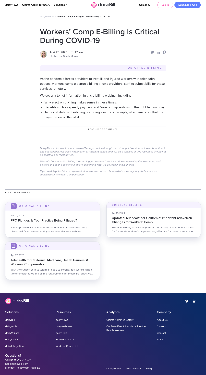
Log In (165, 5)
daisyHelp (61, 333)
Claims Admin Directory (36, 5)
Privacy (149, 368)
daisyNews (11, 5)
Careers (161, 326)
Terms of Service (133, 368)
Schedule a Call (187, 5)
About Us (162, 320)
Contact (161, 333)
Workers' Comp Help (67, 346)
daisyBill (10, 320)
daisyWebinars (47, 16)
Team (160, 339)
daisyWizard (12, 333)
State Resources (65, 339)
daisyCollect (12, 339)
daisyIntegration (14, 346)
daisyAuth (11, 326)
